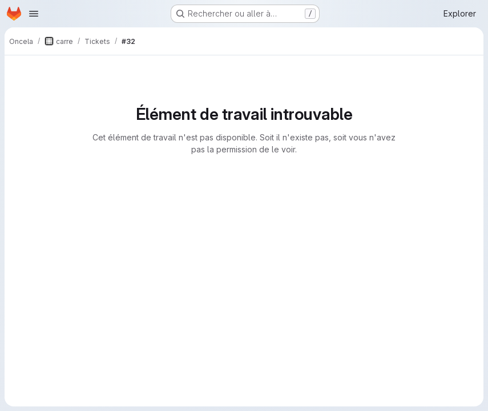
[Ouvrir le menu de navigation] (34, 14)
